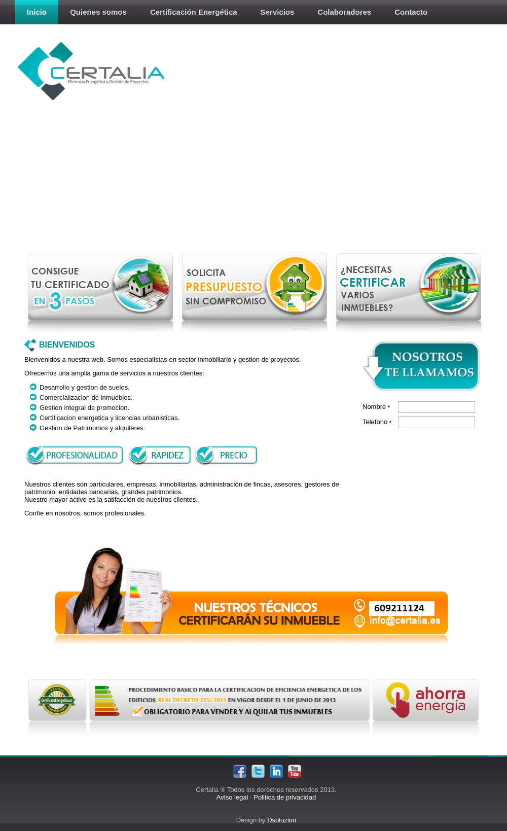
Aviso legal (232, 797)
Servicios (278, 12)
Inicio (37, 12)
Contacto (410, 12)
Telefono (377, 422)
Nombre (376, 407)
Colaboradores (344, 12)
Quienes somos (98, 12)
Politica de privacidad (285, 797)
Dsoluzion (281, 820)
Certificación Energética (193, 12)
